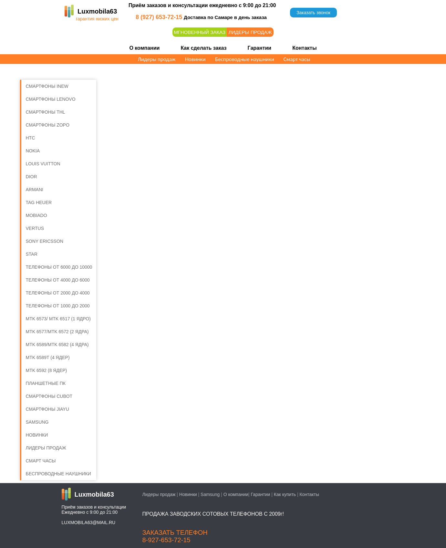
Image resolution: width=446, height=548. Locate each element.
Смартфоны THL (45, 112)
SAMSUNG (37, 422)
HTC (30, 137)
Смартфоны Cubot (49, 396)
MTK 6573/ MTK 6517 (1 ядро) (58, 318)
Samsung (210, 494)
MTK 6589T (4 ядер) (48, 357)
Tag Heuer (39, 202)
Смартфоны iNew (47, 86)
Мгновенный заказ (199, 32)
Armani (34, 189)
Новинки (195, 59)
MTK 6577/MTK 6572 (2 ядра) (57, 331)
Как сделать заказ (203, 48)
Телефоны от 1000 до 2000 (58, 305)
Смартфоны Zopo (47, 125)
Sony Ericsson (44, 241)
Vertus (35, 228)
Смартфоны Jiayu (47, 409)
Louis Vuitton (43, 163)
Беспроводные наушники (244, 59)
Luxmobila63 (97, 11)
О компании (144, 48)
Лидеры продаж (250, 32)
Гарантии (260, 48)
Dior (31, 176)
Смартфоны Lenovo (51, 99)
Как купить (285, 494)
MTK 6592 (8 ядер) (46, 370)
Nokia (33, 150)
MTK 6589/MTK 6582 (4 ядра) (57, 344)
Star (31, 254)
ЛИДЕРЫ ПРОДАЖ (46, 447)
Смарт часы (297, 59)
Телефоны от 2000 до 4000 (58, 292)
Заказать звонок (313, 12)
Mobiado (36, 215)
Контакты (304, 48)
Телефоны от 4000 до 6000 (58, 280)
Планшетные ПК (46, 383)
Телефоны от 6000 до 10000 (59, 267)
